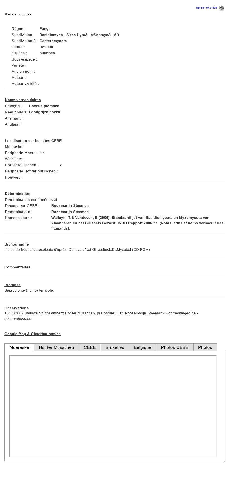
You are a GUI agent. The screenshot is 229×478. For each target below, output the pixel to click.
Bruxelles (115, 347)
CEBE (90, 347)
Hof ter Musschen (56, 347)
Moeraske (19, 347)
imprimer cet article (210, 8)
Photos (205, 347)
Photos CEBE (174, 347)
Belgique (142, 347)
